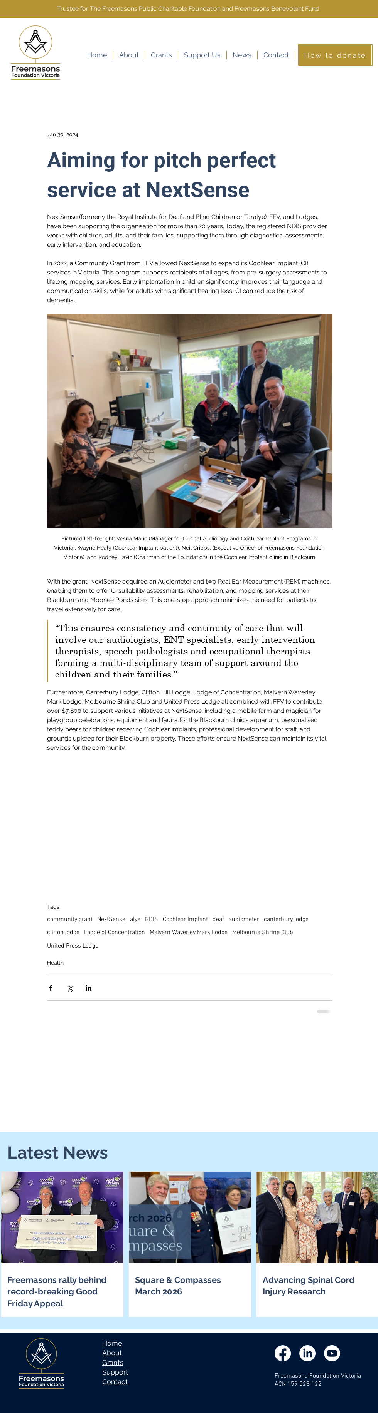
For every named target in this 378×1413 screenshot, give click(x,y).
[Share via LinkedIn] (88, 988)
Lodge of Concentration (114, 932)
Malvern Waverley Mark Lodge (189, 932)
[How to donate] (335, 55)
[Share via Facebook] (50, 988)
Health (55, 963)
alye (135, 919)
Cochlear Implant (185, 919)
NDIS (151, 919)
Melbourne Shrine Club (262, 932)
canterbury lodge (286, 919)
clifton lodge (63, 932)
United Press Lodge (72, 946)
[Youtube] (332, 1353)
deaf (218, 919)
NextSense (111, 919)
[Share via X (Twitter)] (69, 988)
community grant (70, 919)
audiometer (244, 919)
